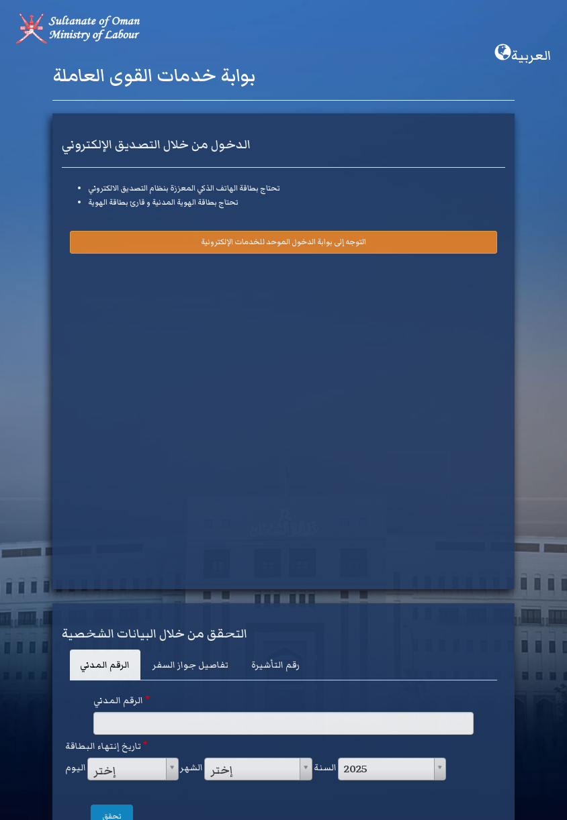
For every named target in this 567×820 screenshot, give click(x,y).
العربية (522, 55)
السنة (325, 767)
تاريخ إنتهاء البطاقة (106, 746)
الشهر (191, 767)
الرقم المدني (105, 665)
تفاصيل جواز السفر (190, 665)
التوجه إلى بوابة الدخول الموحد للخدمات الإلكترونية (283, 242)
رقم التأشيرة (275, 665)
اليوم (75, 767)
